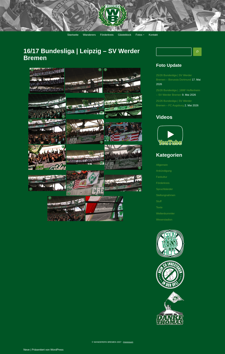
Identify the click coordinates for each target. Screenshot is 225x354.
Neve (26, 349)
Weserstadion (164, 219)
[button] (143, 34)
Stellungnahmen (165, 195)
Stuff (159, 201)
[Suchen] (197, 52)
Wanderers (89, 34)
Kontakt (153, 34)
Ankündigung (164, 170)
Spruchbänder (164, 189)
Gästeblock (124, 34)
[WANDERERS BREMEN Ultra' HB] (112, 15)
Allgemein (162, 164)
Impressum (128, 342)
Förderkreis (107, 34)
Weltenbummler (165, 213)
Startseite (72, 34)
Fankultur (161, 176)
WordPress (57, 349)
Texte (159, 207)
